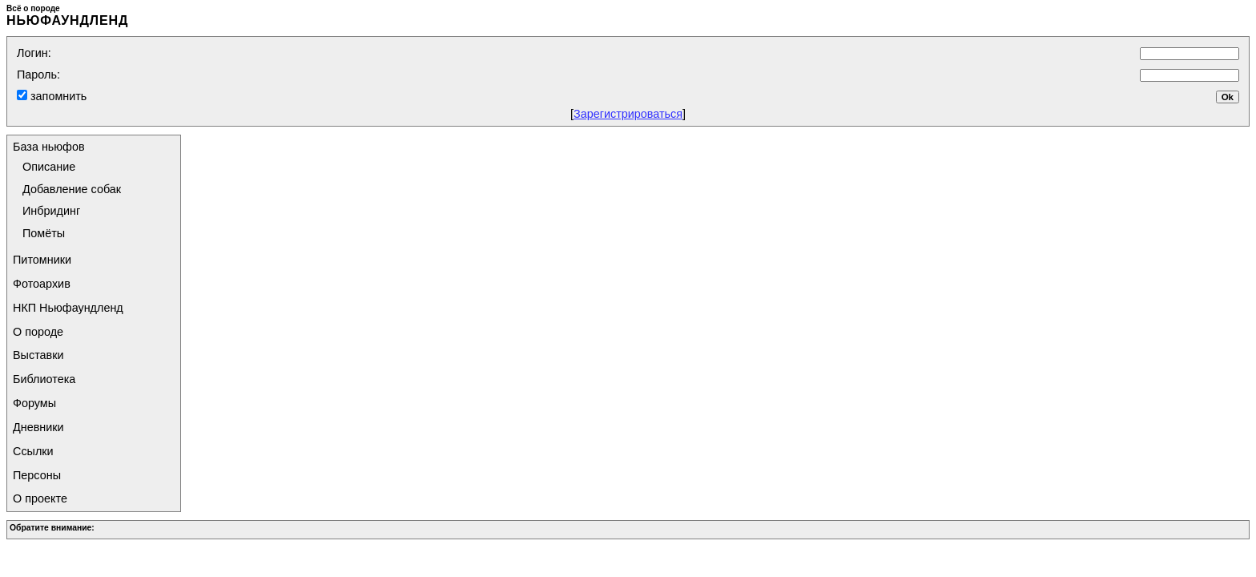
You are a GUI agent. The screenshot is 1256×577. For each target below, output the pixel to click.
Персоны (37, 475)
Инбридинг (51, 210)
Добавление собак (71, 189)
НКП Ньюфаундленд (68, 307)
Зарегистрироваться (628, 113)
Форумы (34, 403)
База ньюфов (49, 146)
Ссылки (33, 451)
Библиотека (44, 379)
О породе (38, 331)
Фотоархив (41, 283)
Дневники (38, 427)
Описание (48, 166)
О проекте (40, 498)
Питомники (42, 259)
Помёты (43, 233)
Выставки (38, 355)
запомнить (57, 96)
